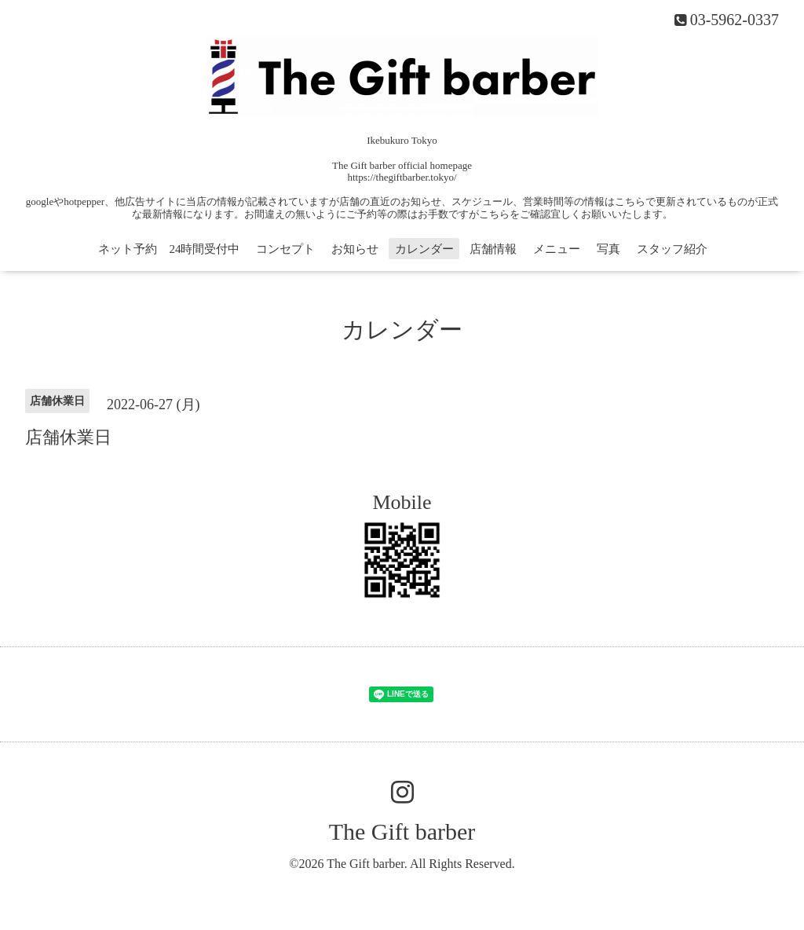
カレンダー (424, 249)
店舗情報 (493, 249)
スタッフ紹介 (672, 249)
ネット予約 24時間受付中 (168, 249)
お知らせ (354, 249)
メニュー (556, 249)
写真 (608, 249)
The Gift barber (402, 831)
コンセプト (285, 249)
